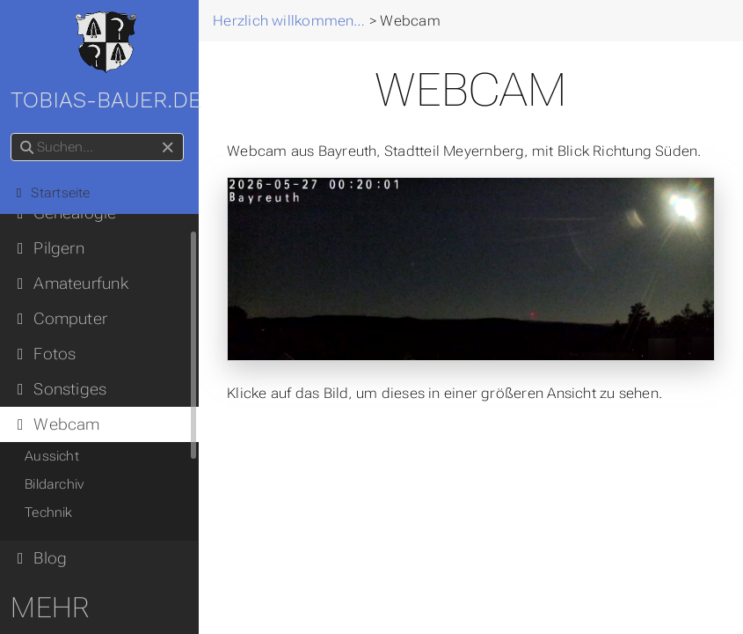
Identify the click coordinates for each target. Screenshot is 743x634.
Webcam (59, 424)
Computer (62, 319)
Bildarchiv (57, 484)
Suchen (15, 133)
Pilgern (51, 248)
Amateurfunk (73, 283)
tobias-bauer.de (110, 62)
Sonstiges (62, 389)
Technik (52, 512)
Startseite (54, 193)
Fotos (46, 354)
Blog (42, 558)
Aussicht (55, 456)
